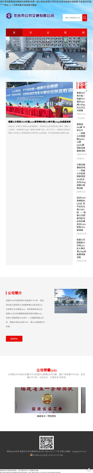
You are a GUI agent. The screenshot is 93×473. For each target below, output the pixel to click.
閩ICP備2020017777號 (50, 451)
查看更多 (14, 338)
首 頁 (14, 36)
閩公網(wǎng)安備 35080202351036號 (47, 455)
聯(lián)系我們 (83, 44)
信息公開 (65, 44)
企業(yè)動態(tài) (48, 52)
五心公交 (31, 44)
